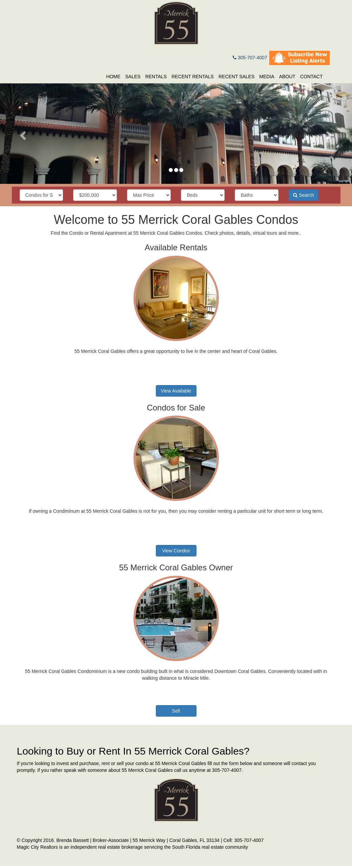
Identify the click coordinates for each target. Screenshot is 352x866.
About (287, 76)
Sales (133, 76)
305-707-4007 (250, 57)
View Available (176, 391)
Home (113, 76)
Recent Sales (236, 76)
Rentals (156, 76)
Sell (176, 711)
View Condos (176, 550)
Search (303, 195)
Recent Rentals (192, 76)
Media (266, 76)
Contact (311, 76)
